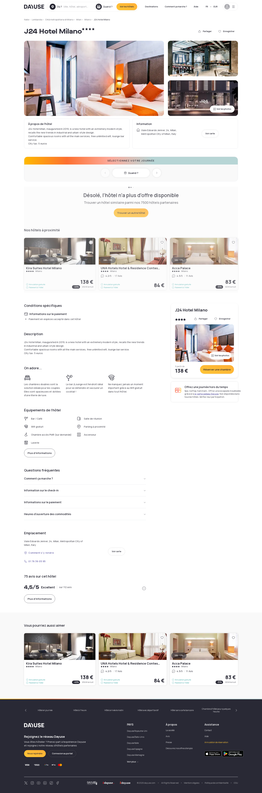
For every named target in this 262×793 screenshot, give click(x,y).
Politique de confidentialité (216, 782)
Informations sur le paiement (85, 502)
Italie (26, 19)
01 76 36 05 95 (35, 561)
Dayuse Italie (133, 743)
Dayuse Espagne (134, 749)
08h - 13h (107, 655)
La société (170, 730)
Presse (169, 742)
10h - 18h (33, 655)
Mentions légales (191, 782)
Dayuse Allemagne (135, 755)
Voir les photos (222, 109)
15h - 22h (49, 655)
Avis (168, 736)
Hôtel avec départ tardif (148, 710)
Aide (196, 6)
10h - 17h (179, 655)
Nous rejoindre (34, 753)
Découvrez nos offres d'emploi (179, 748)
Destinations (151, 6)
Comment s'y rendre (39, 552)
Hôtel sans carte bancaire (182, 710)
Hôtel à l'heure (79, 710)
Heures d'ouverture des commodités (85, 514)
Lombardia (37, 19)
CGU (236, 782)
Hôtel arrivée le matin (113, 710)
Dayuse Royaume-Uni (137, 731)
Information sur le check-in (85, 490)
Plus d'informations (40, 453)
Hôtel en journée (45, 710)
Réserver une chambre (217, 369)
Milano (87, 19)
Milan (79, 19)
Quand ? (131, 173)
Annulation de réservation (216, 742)
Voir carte (210, 133)
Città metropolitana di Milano (59, 19)
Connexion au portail (62, 753)
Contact (208, 730)
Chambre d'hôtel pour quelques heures (216, 710)
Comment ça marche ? (176, 6)
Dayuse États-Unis (135, 737)
